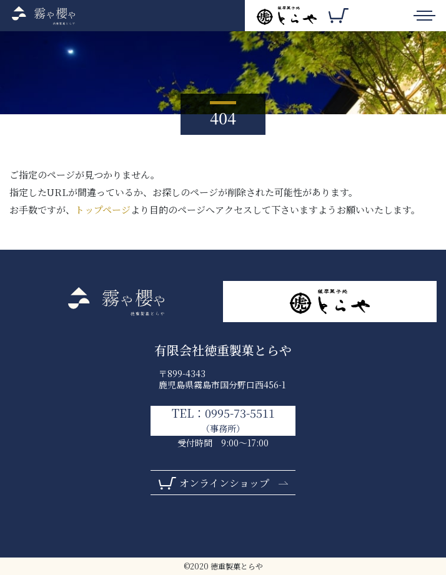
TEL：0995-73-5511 (223, 420)
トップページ (103, 209)
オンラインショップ (224, 483)
